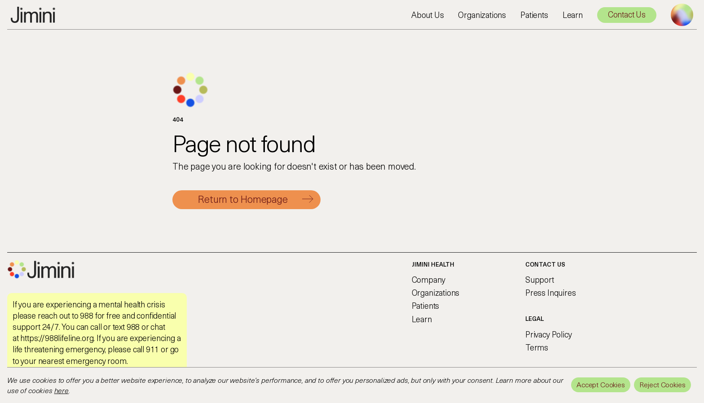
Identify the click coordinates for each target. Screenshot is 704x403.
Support (539, 279)
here (61, 390)
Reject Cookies (662, 384)
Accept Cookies (600, 384)
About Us (427, 14)
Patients (534, 14)
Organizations (482, 14)
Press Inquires (550, 292)
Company (428, 279)
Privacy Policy (548, 334)
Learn (573, 14)
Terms (536, 347)
